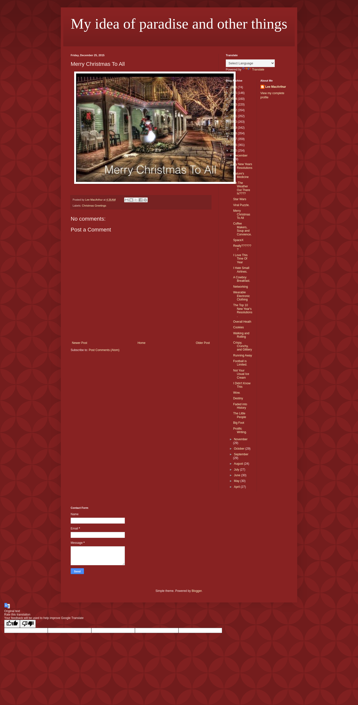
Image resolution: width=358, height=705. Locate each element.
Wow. (236, 392)
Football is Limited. (240, 362)
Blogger (197, 591)
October (239, 448)
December (240, 155)
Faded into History (240, 406)
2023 (234, 104)
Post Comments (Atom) (104, 350)
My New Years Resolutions (242, 165)
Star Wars (239, 199)
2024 (234, 99)
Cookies (238, 327)
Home (142, 343)
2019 (234, 127)
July (237, 469)
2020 (234, 121)
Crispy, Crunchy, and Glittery (242, 346)
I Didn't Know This (241, 385)
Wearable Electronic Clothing (241, 296)
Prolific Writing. (240, 430)
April (237, 487)
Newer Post (79, 343)
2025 (234, 93)
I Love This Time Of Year (240, 258)
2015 (234, 150)
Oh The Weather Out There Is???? (241, 188)
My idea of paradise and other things (179, 24)
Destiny (238, 398)
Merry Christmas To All (241, 214)
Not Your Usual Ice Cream (241, 374)
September (241, 454)
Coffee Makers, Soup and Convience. (242, 229)
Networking (240, 286)
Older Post (203, 343)
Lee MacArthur (275, 86)
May (237, 481)
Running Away (242, 355)
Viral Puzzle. (241, 205)
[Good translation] (12, 624)
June (237, 475)
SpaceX (238, 240)
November (240, 439)
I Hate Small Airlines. (241, 269)
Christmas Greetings (94, 205)
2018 (234, 133)
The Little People (239, 415)
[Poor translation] (28, 624)
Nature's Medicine (241, 175)
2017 (234, 139)
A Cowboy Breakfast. (241, 279)
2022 (234, 110)
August (239, 463)
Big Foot (238, 422)
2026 (234, 87)
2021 (234, 116)
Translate (253, 69)
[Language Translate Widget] (250, 63)
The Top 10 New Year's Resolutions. (242, 310)
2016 (234, 145)
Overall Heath (242, 321)
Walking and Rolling (241, 335)
